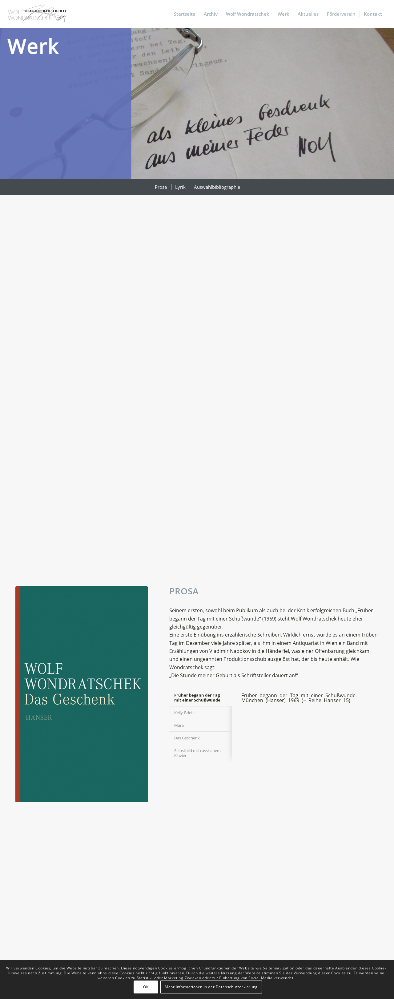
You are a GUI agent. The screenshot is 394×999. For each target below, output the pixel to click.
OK (145, 986)
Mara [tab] (179, 725)
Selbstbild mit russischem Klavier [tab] (197, 753)
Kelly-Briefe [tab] (184, 712)
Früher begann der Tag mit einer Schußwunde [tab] (197, 697)
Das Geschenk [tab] (187, 738)
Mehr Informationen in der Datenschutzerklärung (211, 986)
